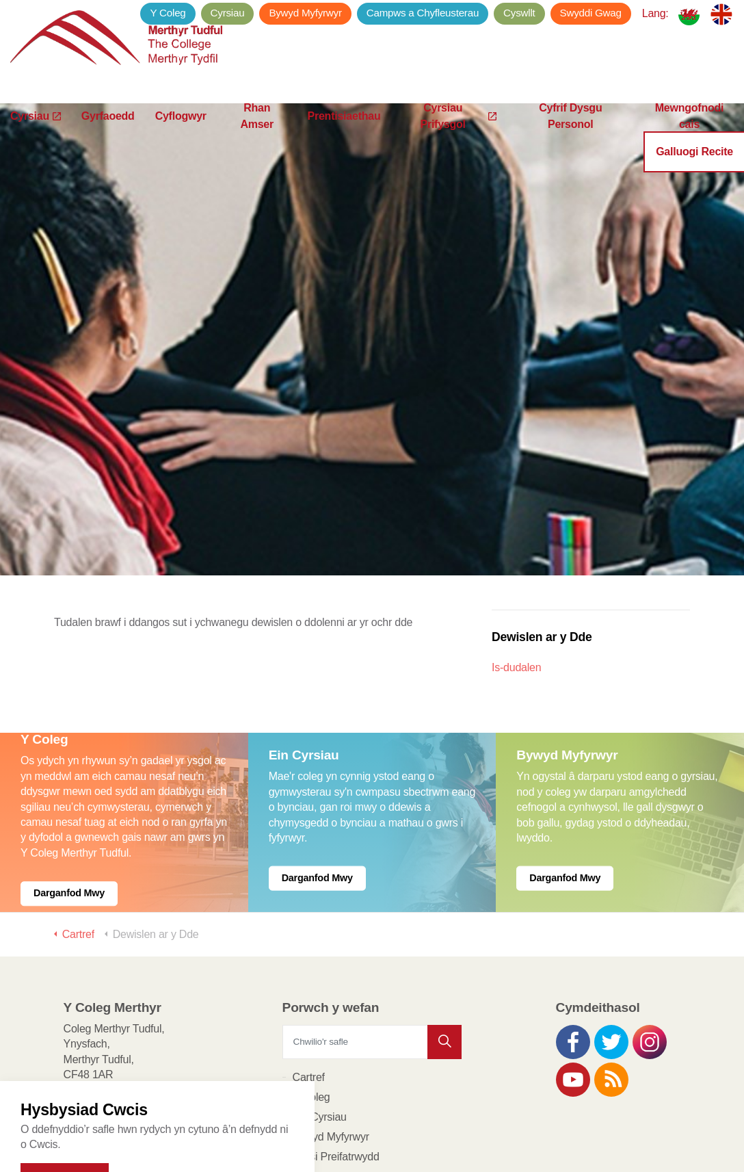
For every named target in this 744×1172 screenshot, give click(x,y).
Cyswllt (519, 12)
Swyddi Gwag (591, 12)
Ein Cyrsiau (320, 1046)
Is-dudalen (516, 596)
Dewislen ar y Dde (542, 566)
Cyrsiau (35, 136)
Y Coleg (167, 12)
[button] (444, 971)
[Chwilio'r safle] (372, 971)
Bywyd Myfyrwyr (305, 12)
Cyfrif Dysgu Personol (570, 137)
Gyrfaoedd (108, 136)
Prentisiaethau (344, 136)
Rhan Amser (257, 137)
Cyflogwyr (181, 136)
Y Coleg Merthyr (120, 41)
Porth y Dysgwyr (331, 1145)
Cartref (309, 1006)
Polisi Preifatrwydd (336, 1085)
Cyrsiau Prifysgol (458, 137)
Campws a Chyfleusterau (423, 12)
